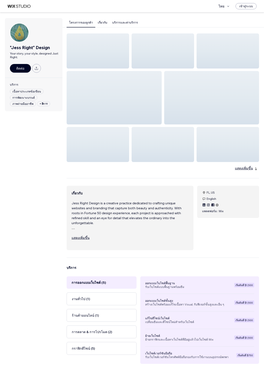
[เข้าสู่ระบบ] (246, 6)
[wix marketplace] (19, 6)
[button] (98, 51)
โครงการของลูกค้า (81, 22)
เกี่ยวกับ (102, 22)
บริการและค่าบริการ (125, 22)
